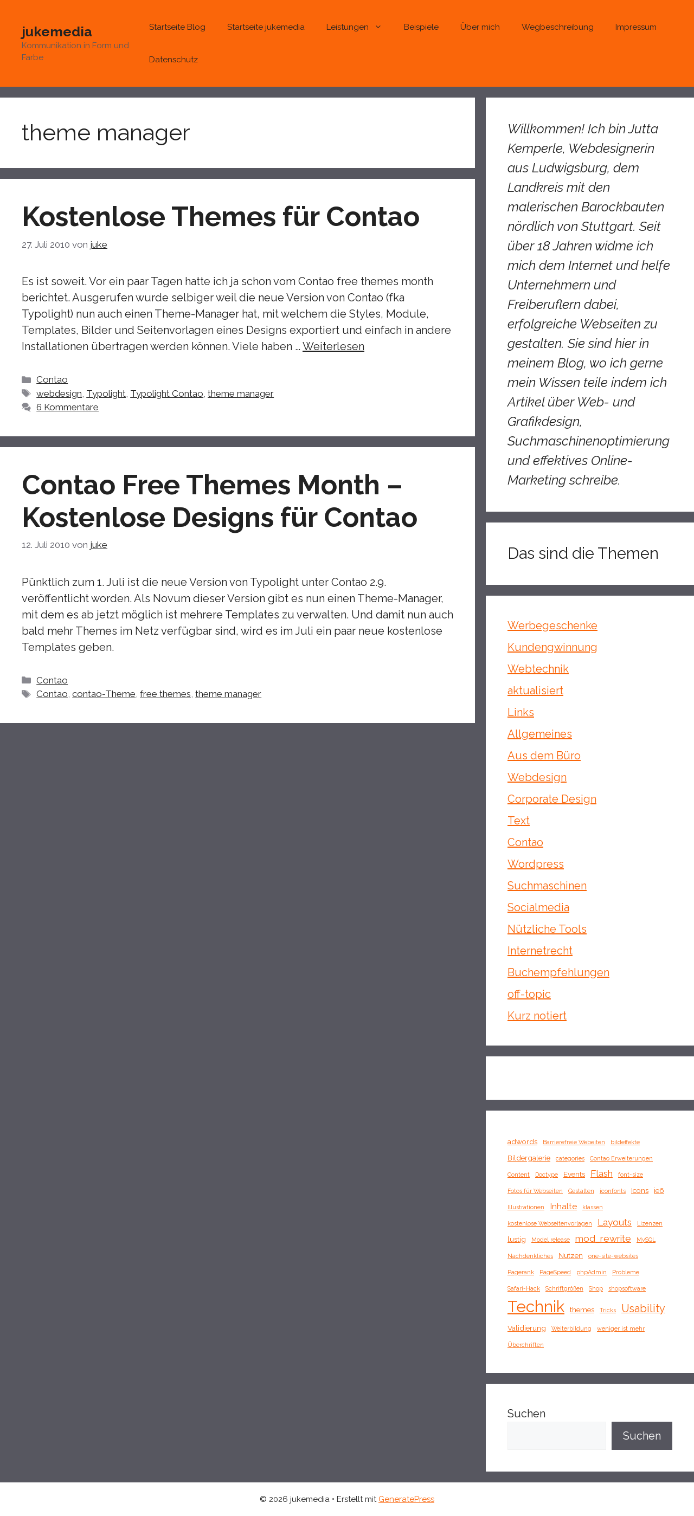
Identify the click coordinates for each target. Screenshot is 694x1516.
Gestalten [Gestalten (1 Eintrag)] (581, 1191)
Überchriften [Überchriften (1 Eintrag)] (525, 1344)
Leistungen (359, 27)
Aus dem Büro (544, 755)
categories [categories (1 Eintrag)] (570, 1158)
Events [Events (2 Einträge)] (574, 1174)
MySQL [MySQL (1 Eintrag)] (646, 1239)
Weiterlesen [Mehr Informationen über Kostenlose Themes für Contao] (333, 346)
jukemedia (57, 31)
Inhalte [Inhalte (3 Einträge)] (563, 1206)
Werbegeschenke (552, 625)
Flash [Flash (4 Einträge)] (601, 1173)
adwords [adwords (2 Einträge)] (522, 1141)
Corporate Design (551, 798)
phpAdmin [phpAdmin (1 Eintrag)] (591, 1272)
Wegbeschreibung (558, 27)
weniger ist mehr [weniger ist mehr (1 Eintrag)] (621, 1328)
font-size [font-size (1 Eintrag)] (630, 1174)
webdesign (59, 393)
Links (520, 712)
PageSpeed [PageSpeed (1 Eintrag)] (555, 1272)
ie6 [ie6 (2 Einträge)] (659, 1190)
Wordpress (535, 863)
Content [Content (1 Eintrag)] (518, 1174)
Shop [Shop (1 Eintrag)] (596, 1288)
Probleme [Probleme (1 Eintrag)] (625, 1272)
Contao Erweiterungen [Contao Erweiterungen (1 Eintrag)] (621, 1158)
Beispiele (421, 27)
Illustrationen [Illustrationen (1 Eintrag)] (525, 1207)
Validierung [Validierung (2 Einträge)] (526, 1328)
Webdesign (537, 777)
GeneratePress (406, 1499)
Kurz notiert (537, 1015)
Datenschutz (173, 59)
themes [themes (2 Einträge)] (582, 1309)
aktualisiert (535, 690)
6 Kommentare (67, 407)
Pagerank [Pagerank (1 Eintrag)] (520, 1272)
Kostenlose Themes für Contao (221, 217)
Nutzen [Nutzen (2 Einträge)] (570, 1255)
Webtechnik (538, 668)
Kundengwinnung (552, 647)
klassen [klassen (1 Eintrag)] (592, 1207)
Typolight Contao (166, 393)
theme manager (241, 393)
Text (518, 820)
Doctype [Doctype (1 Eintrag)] (546, 1174)
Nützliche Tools (547, 929)
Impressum (636, 27)
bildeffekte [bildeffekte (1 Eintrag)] (625, 1142)
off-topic (529, 994)
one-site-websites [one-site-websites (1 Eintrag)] (613, 1256)
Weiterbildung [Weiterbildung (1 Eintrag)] (571, 1328)
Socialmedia (538, 907)
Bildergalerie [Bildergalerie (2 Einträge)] (528, 1157)
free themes (165, 693)
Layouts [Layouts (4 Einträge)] (614, 1222)
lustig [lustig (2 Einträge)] (516, 1239)
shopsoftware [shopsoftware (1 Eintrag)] (627, 1288)
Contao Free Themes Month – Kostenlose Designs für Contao (219, 501)
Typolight (106, 393)
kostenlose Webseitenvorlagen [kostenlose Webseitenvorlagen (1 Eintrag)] (549, 1223)
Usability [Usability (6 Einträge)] (643, 1308)
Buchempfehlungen (558, 972)
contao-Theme (104, 693)
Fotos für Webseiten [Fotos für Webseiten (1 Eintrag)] (535, 1191)
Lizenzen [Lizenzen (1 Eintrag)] (650, 1223)
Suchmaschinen (547, 885)
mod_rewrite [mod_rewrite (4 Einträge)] (603, 1238)
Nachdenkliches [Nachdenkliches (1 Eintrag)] (530, 1256)
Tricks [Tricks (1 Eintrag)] (608, 1310)
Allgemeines (539, 733)
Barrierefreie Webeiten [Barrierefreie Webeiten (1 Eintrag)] (574, 1142)
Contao (52, 379)
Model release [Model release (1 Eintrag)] (550, 1239)
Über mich (480, 27)
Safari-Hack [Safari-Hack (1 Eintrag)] (523, 1288)
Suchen (526, 1413)
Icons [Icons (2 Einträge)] (639, 1190)
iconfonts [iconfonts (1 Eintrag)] (613, 1191)
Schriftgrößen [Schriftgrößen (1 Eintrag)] (564, 1288)
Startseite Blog (177, 27)
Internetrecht (540, 950)
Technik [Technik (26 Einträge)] (535, 1306)
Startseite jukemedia (266, 27)
